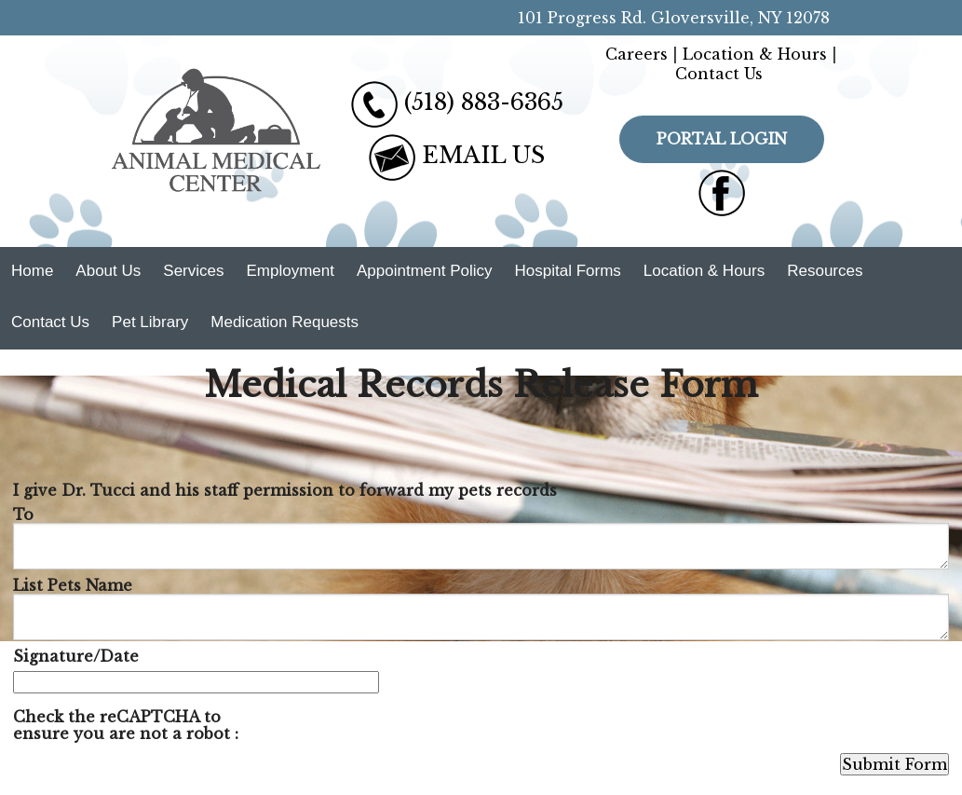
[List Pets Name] (481, 617)
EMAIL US (483, 155)
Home (32, 271)
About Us (108, 271)
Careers (636, 54)
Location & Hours (755, 54)
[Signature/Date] (196, 682)
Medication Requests (284, 322)
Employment (289, 271)
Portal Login (722, 139)
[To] (481, 546)
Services (193, 271)
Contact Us (719, 73)
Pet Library (150, 322)
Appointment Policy (425, 271)
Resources (824, 271)
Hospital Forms (568, 271)
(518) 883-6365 (483, 102)
